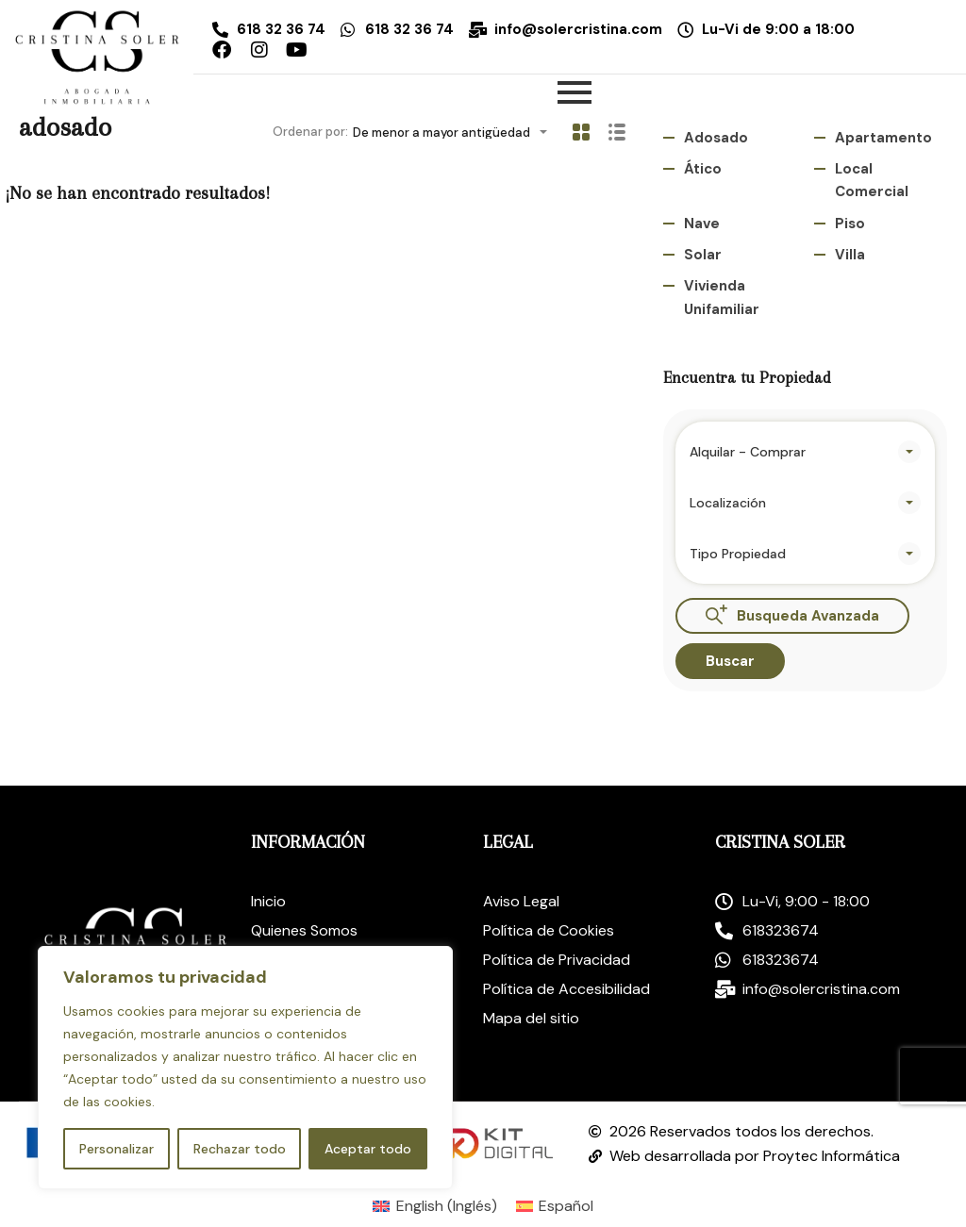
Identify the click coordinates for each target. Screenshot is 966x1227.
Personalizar (116, 1148)
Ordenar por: (310, 131)
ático (703, 168)
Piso (850, 223)
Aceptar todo (368, 1148)
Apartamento (883, 137)
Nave (702, 223)
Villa (850, 254)
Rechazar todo (239, 1148)
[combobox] (455, 132)
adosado (716, 137)
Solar (703, 254)
